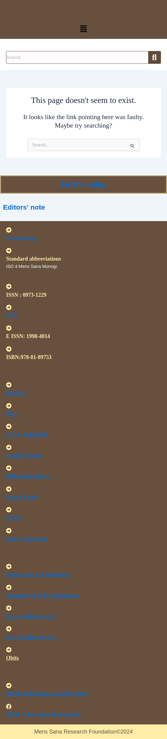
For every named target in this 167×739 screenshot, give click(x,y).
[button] (83, 29)
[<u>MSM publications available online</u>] (9, 685)
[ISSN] (9, 307)
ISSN (12, 316)
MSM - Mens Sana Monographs (43, 715)
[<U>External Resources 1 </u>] (9, 608)
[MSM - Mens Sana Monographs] (9, 706)
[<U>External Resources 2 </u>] (9, 628)
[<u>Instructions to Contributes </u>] (9, 566)
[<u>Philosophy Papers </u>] (9, 468)
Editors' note (24, 207)
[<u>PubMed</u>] (9, 385)
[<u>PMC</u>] (9, 406)
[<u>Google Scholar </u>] (9, 447)
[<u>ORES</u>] (9, 509)
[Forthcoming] (9, 230)
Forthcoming (83, 184)
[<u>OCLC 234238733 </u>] (9, 426)
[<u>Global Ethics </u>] (9, 489)
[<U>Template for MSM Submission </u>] (9, 587)
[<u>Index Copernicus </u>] (9, 530)
